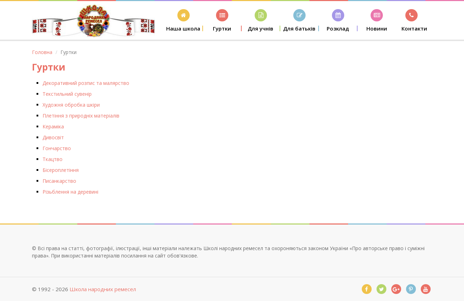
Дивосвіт (53, 137)
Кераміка (53, 126)
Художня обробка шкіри (71, 104)
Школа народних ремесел (103, 289)
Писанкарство (59, 181)
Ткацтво (53, 159)
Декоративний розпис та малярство (86, 83)
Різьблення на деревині (70, 191)
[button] (183, 20)
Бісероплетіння (61, 170)
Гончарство (57, 148)
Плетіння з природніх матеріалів (81, 115)
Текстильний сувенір (67, 94)
